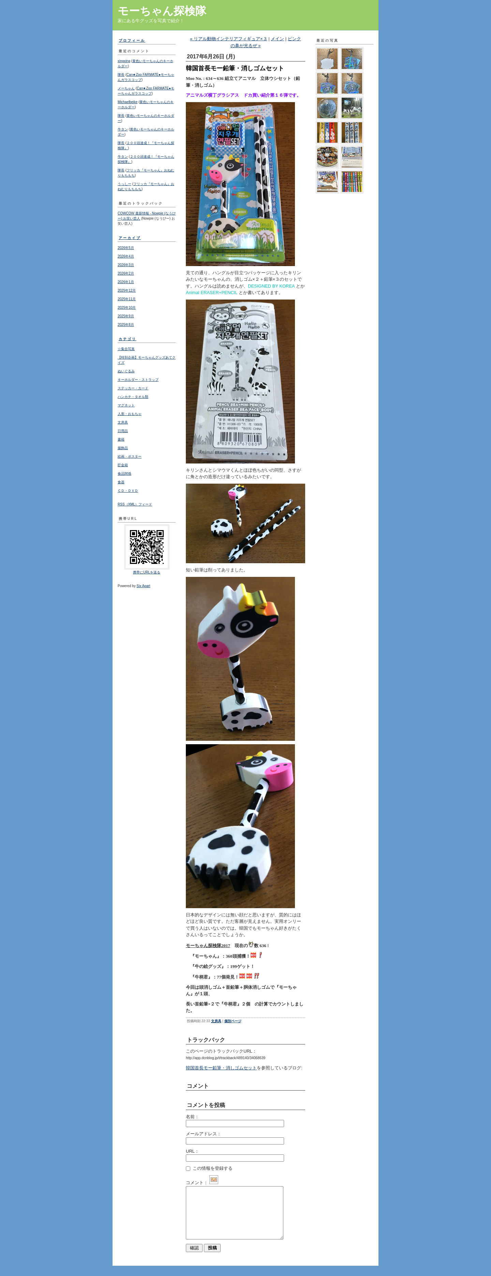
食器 (121, 482)
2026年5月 (126, 248)
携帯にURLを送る (146, 572)
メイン (277, 38)
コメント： (202, 1182)
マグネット (126, 405)
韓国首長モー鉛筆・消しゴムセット (221, 1067)
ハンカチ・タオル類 (133, 397)
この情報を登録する (209, 1168)
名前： (192, 1116)
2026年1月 (126, 282)
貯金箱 (123, 465)
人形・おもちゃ (130, 414)
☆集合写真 (126, 349)
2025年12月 (127, 290)
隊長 (121, 75)
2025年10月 (127, 307)
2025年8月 (126, 325)
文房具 (123, 422)
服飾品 (123, 448)
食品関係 (124, 473)
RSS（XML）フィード (135, 504)
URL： (192, 1151)
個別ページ (232, 1021)
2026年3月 (126, 265)
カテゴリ (127, 339)
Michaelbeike (127, 102)
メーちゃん (126, 88)
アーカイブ (130, 238)
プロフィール (132, 40)
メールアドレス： (203, 1133)
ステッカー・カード (133, 388)
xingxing (124, 61)
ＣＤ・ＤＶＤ (128, 491)
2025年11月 (127, 299)
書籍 (121, 439)
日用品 (123, 431)
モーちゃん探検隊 (162, 11)
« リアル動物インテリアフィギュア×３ (228, 38)
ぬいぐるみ (126, 371)
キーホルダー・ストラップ (138, 380)
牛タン (123, 129)
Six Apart (143, 586)
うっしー (124, 184)
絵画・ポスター (130, 456)
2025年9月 (126, 316)
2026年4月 (126, 256)
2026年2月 (126, 273)
